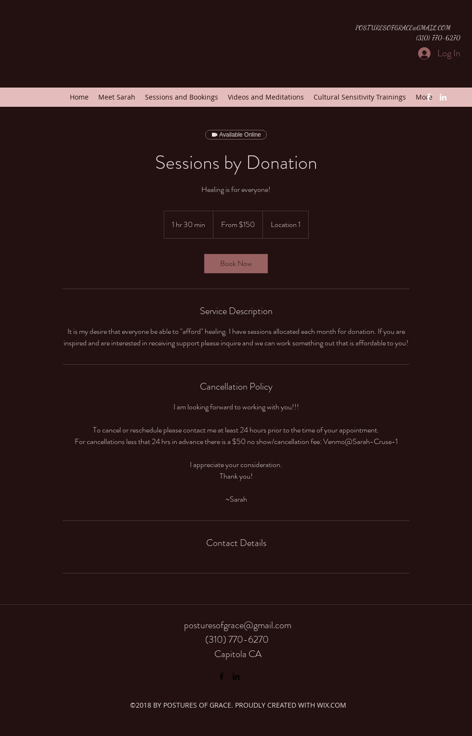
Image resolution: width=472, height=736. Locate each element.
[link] (236, 263)
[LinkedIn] (443, 97)
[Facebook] (428, 97)
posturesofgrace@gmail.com (237, 625)
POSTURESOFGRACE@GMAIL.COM (403, 28)
